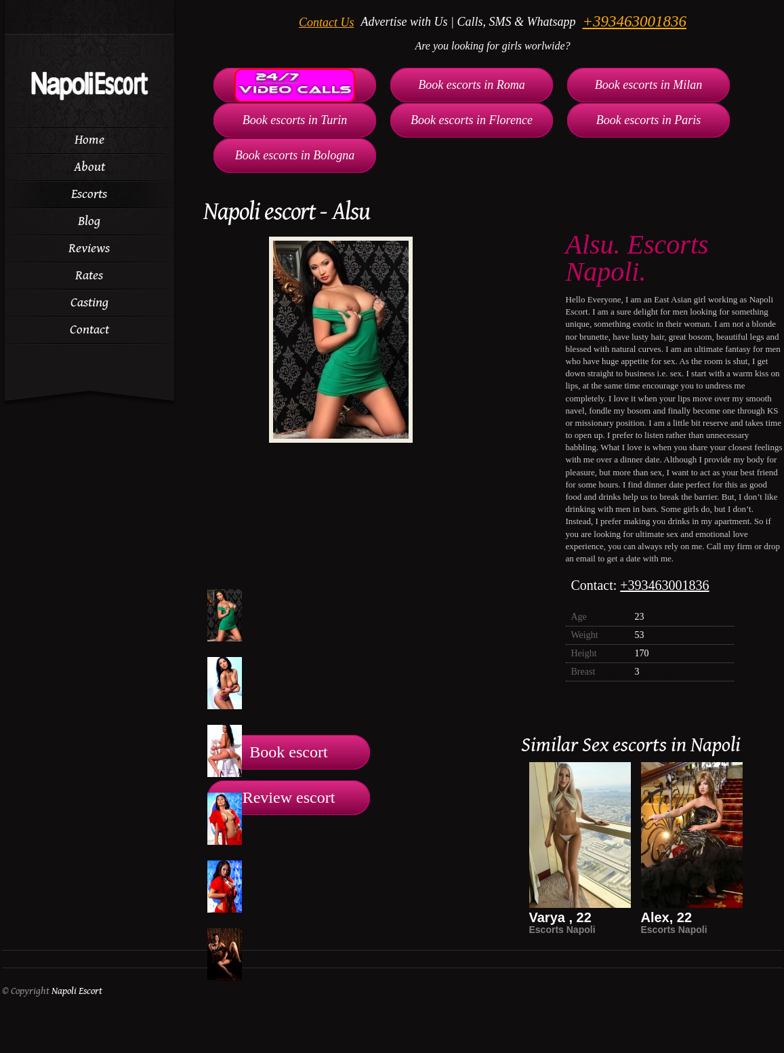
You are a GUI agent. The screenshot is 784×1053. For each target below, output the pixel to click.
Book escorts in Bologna (294, 155)
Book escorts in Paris (648, 120)
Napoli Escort (76, 991)
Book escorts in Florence (472, 120)
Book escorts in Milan (648, 85)
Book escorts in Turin (295, 120)
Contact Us (326, 22)
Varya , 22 (560, 917)
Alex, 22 (667, 917)
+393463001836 (634, 21)
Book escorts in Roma (471, 85)
